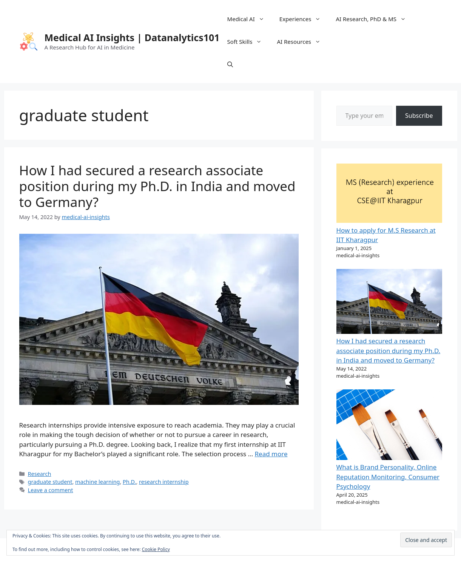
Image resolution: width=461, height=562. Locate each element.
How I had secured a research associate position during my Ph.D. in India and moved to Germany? (157, 186)
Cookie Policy (156, 549)
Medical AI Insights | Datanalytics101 (132, 37)
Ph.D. (129, 481)
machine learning (97, 481)
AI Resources (302, 41)
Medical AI (249, 19)
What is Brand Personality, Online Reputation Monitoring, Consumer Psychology (388, 477)
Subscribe (419, 115)
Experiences (303, 19)
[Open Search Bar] (230, 64)
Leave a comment (50, 490)
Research (39, 473)
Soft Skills (248, 41)
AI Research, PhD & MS (374, 19)
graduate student (50, 481)
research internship (164, 481)
